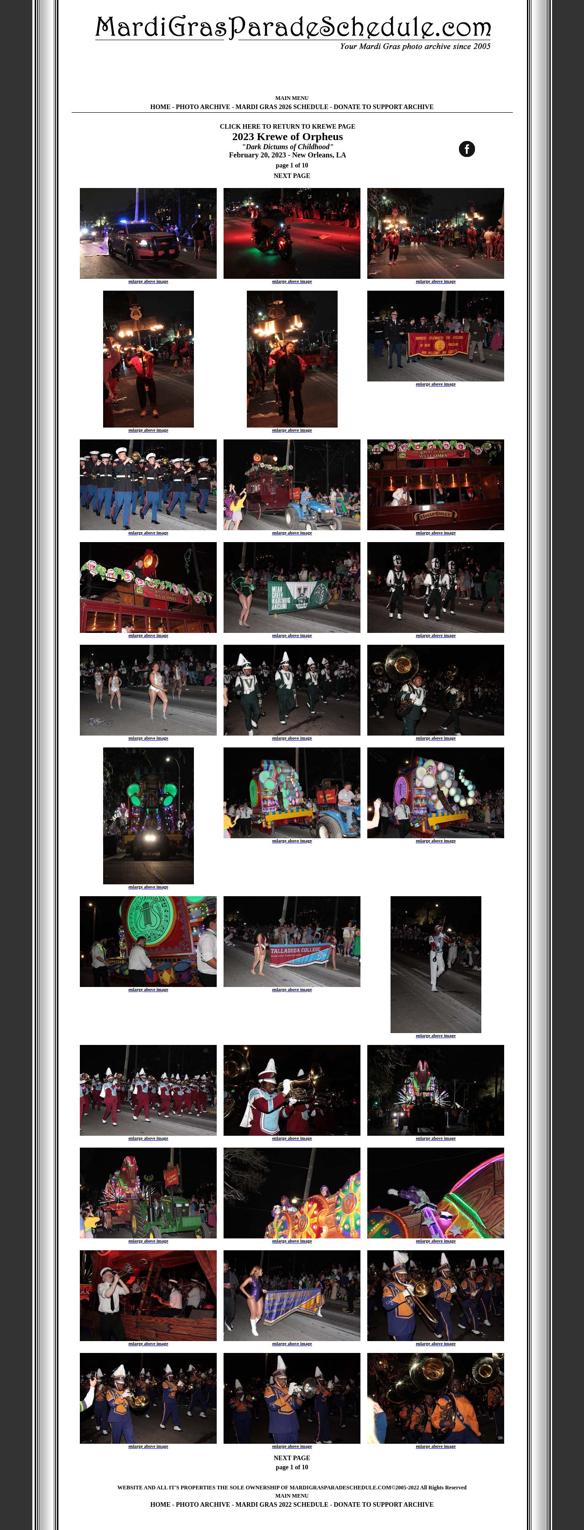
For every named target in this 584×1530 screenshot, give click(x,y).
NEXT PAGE (292, 175)
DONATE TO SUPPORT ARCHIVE (383, 107)
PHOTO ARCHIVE (203, 107)
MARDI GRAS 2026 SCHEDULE (281, 107)
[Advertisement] (292, 73)
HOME (161, 107)
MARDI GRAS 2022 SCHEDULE (281, 1504)
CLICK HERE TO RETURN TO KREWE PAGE (287, 126)
